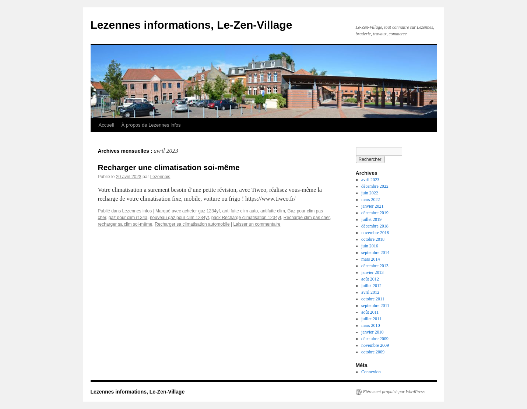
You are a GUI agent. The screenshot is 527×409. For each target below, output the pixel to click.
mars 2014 (370, 259)
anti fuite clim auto (240, 211)
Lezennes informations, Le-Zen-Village (191, 25)
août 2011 (370, 312)
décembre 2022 (375, 186)
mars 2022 (370, 199)
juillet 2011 (371, 318)
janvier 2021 (372, 206)
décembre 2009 (375, 338)
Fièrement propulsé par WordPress (394, 391)
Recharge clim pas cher (307, 217)
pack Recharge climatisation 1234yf (246, 217)
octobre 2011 (372, 299)
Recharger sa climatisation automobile (192, 224)
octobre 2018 (372, 239)
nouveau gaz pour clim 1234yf (179, 217)
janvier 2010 (372, 332)
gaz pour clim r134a (128, 217)
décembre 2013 (375, 265)
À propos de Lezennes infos (150, 125)
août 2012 (370, 279)
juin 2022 (369, 192)
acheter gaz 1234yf (201, 211)
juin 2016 (369, 245)
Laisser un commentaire (256, 224)
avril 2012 (370, 292)
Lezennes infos (137, 211)
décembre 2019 (375, 212)
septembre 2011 (375, 305)
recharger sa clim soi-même (125, 224)
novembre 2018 (375, 232)
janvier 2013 (372, 272)
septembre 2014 (375, 252)
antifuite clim (272, 211)
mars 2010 (370, 325)
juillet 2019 (371, 219)
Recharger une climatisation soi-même (169, 167)
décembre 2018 (375, 226)
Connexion (371, 371)
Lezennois (160, 176)
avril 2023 (370, 179)
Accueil (106, 125)
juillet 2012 (371, 285)
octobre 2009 (372, 352)
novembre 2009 (375, 345)
